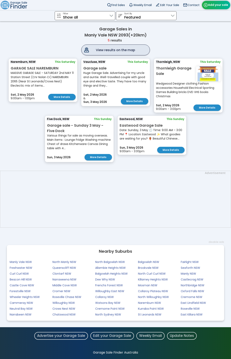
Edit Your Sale (169, 5)
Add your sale (218, 5)
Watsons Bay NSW (107, 303)
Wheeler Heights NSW (25, 297)
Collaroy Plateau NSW (153, 291)
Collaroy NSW (104, 297)
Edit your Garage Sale (112, 335)
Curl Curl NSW (19, 274)
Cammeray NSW (21, 303)
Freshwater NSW (21, 268)
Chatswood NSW (64, 314)
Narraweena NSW (64, 279)
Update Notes (182, 335)
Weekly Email (142, 5)
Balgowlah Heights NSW (111, 274)
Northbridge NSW (192, 285)
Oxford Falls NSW (192, 291)
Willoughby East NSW (109, 291)
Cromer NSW (61, 291)
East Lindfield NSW (193, 303)
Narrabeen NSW (20, 314)
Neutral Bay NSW (21, 309)
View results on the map (115, 50)
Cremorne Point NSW (110, 309)
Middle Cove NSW (64, 285)
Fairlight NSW (190, 262)
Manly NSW (188, 274)
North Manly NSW (64, 262)
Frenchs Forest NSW (109, 285)
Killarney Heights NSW (153, 279)
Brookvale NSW (148, 268)
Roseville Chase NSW (66, 297)
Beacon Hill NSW (21, 279)
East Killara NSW (192, 314)
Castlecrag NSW (192, 279)
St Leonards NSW (149, 314)
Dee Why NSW (105, 279)
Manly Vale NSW (21, 262)
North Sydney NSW (108, 314)
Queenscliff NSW (64, 268)
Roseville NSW (190, 309)
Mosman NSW (147, 285)
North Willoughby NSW (153, 297)
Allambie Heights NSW (110, 268)
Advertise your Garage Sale (61, 335)
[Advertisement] (117, 199)
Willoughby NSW (63, 303)
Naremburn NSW (149, 303)
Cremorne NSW (191, 297)
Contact (194, 5)
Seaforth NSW (190, 268)
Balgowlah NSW (148, 262)
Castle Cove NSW (22, 285)
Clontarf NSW (61, 274)
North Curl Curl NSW (152, 274)
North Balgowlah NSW (110, 262)
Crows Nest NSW (63, 309)
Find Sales (118, 5)
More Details (62, 97)
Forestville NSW (20, 291)
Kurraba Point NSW (151, 309)
